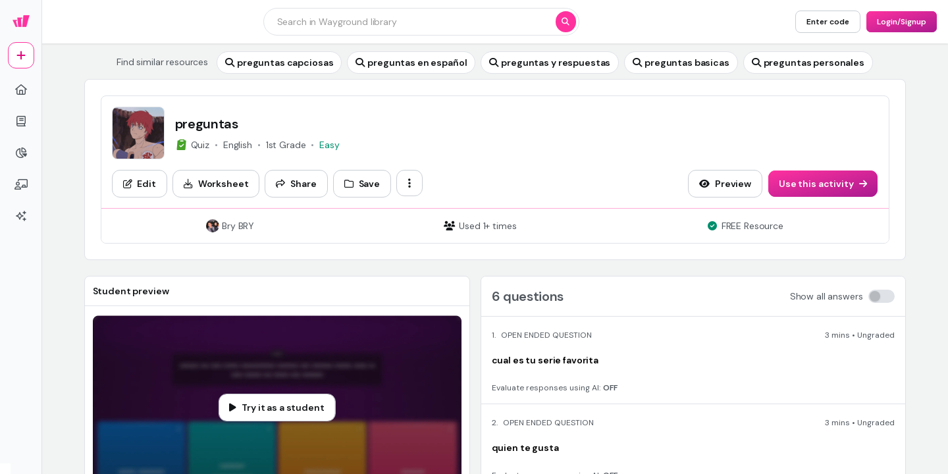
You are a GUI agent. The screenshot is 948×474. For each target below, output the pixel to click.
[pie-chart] (21, 153)
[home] (21, 89)
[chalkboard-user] (21, 184)
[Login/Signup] (901, 22)
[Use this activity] (823, 184)
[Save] (362, 184)
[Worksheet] (216, 184)
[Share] (296, 184)
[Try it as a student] (276, 407)
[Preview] (725, 184)
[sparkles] (21, 216)
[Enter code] (827, 22)
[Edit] (139, 184)
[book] (21, 121)
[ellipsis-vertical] (409, 183)
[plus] (21, 55)
